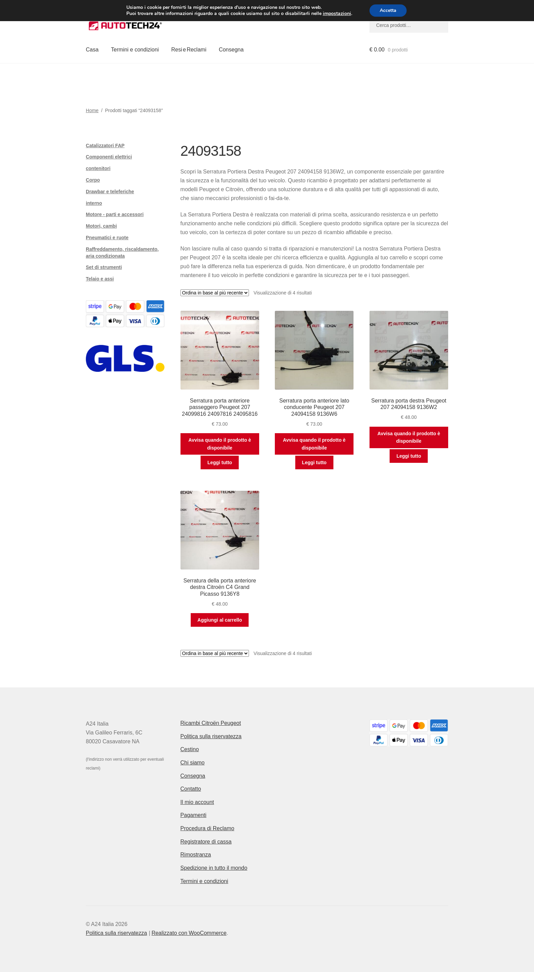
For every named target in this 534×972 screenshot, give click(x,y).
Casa (92, 49)
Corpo (93, 180)
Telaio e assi (100, 279)
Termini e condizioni (135, 49)
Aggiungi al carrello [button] (220, 620)
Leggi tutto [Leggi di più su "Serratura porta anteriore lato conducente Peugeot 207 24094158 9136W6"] (314, 462)
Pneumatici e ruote (107, 237)
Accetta (388, 10)
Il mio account (197, 802)
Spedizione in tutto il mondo (214, 868)
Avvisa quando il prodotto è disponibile (219, 444)
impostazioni (337, 14)
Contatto (190, 789)
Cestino (189, 749)
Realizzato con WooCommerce (189, 933)
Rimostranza (195, 854)
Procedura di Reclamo (207, 828)
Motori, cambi (101, 226)
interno (94, 203)
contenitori (98, 168)
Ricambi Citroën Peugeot (210, 723)
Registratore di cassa (206, 842)
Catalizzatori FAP (105, 145)
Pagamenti (193, 815)
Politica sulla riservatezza (211, 736)
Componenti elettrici (109, 157)
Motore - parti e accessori (115, 214)
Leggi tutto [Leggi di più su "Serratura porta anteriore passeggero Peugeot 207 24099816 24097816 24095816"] (219, 462)
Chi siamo (192, 762)
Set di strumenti (104, 267)
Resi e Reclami (188, 49)
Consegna (231, 49)
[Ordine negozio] (214, 292)
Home (92, 110)
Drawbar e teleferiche (110, 191)
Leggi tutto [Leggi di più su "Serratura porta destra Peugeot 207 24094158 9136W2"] (408, 456)
